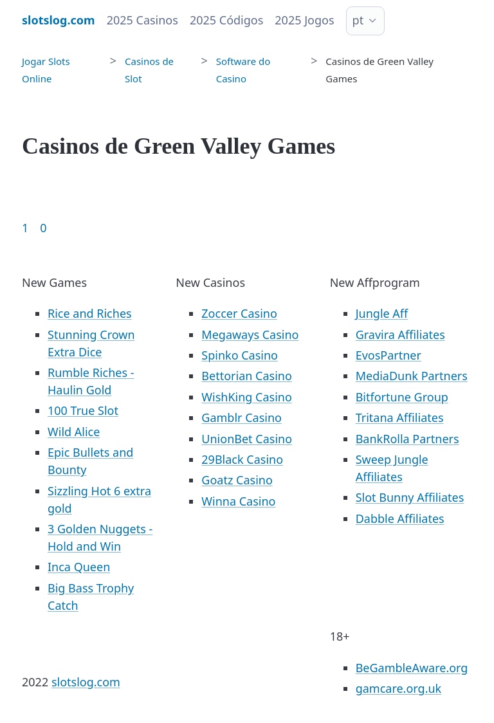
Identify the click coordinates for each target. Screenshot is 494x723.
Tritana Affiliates (400, 417)
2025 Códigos (226, 20)
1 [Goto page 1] (25, 227)
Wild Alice (74, 431)
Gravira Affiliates (400, 334)
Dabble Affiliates (400, 518)
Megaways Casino (249, 334)
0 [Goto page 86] (43, 227)
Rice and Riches (90, 313)
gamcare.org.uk (399, 688)
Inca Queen (79, 566)
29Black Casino (242, 459)
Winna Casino (238, 501)
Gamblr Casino (241, 417)
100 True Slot (83, 410)
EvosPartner (388, 355)
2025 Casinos (142, 20)
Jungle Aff (382, 313)
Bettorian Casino (246, 375)
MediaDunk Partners (412, 375)
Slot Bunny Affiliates (410, 497)
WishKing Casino (246, 397)
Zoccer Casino (239, 313)
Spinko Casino (239, 355)
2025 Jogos (304, 20)
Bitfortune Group (402, 397)
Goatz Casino (236, 480)
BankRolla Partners (407, 438)
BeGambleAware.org (412, 667)
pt (358, 20)
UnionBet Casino (246, 438)
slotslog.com (85, 682)
